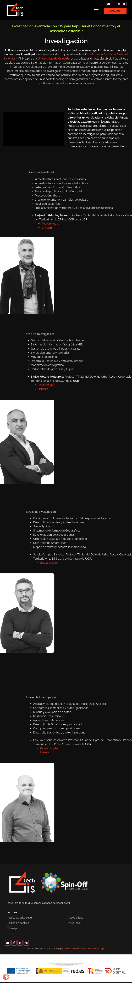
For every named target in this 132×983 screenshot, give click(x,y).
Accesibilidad (75, 917)
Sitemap (12, 928)
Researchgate (102, 562)
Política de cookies (18, 923)
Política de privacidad (19, 917)
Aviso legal (74, 923)
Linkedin (99, 752)
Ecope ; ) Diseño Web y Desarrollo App (85, 948)
